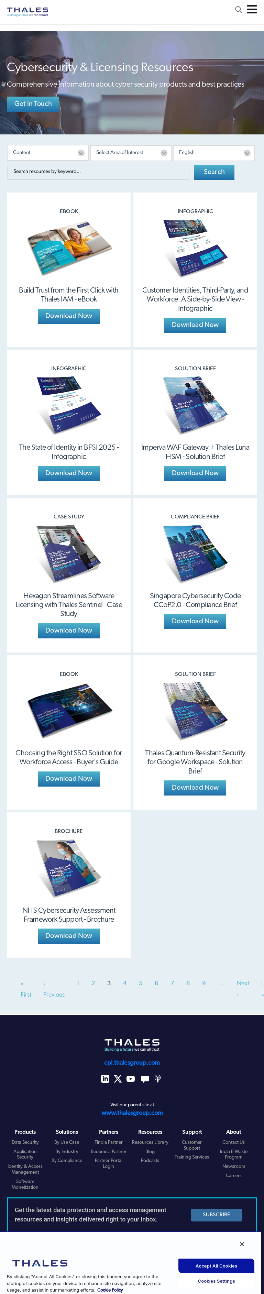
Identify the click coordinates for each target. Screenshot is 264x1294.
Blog (150, 1151)
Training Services (192, 1157)
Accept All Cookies (216, 1266)
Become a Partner (108, 1151)
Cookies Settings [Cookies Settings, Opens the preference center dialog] (216, 1281)
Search (214, 172)
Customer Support (192, 1145)
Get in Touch (33, 104)
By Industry (66, 1151)
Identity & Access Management (25, 1169)
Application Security (25, 1154)
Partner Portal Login (108, 1163)
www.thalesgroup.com (132, 1113)
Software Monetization (25, 1184)
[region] (130, 1262)
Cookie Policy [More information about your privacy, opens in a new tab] (110, 1290)
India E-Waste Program (234, 1154)
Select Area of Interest (119, 152)
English (187, 152)
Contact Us (233, 1142)
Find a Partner (109, 1142)
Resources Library (150, 1142)
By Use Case (66, 1142)
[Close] (242, 1244)
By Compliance (67, 1160)
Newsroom (233, 1166)
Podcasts (150, 1160)
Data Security (25, 1142)
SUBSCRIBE (216, 1215)
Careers (234, 1175)
